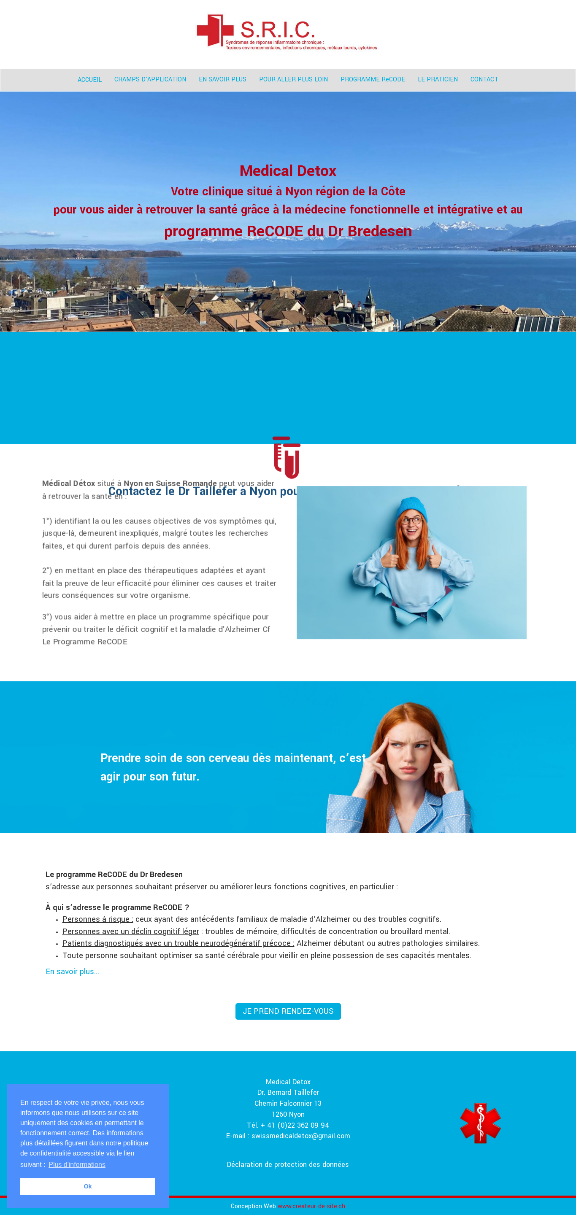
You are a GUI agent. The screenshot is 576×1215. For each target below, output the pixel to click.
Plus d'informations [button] (77, 1164)
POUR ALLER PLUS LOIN (293, 79)
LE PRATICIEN (438, 79)
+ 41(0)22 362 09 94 (330, 1048)
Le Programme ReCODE (84, 641)
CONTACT (484, 79)
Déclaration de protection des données (288, 1164)
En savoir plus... (72, 971)
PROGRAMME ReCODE (373, 79)
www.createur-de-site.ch (311, 1206)
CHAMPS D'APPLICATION (150, 79)
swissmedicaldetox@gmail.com (300, 1136)
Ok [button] (88, 1186)
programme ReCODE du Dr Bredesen (288, 231)
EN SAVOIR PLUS (222, 79)
